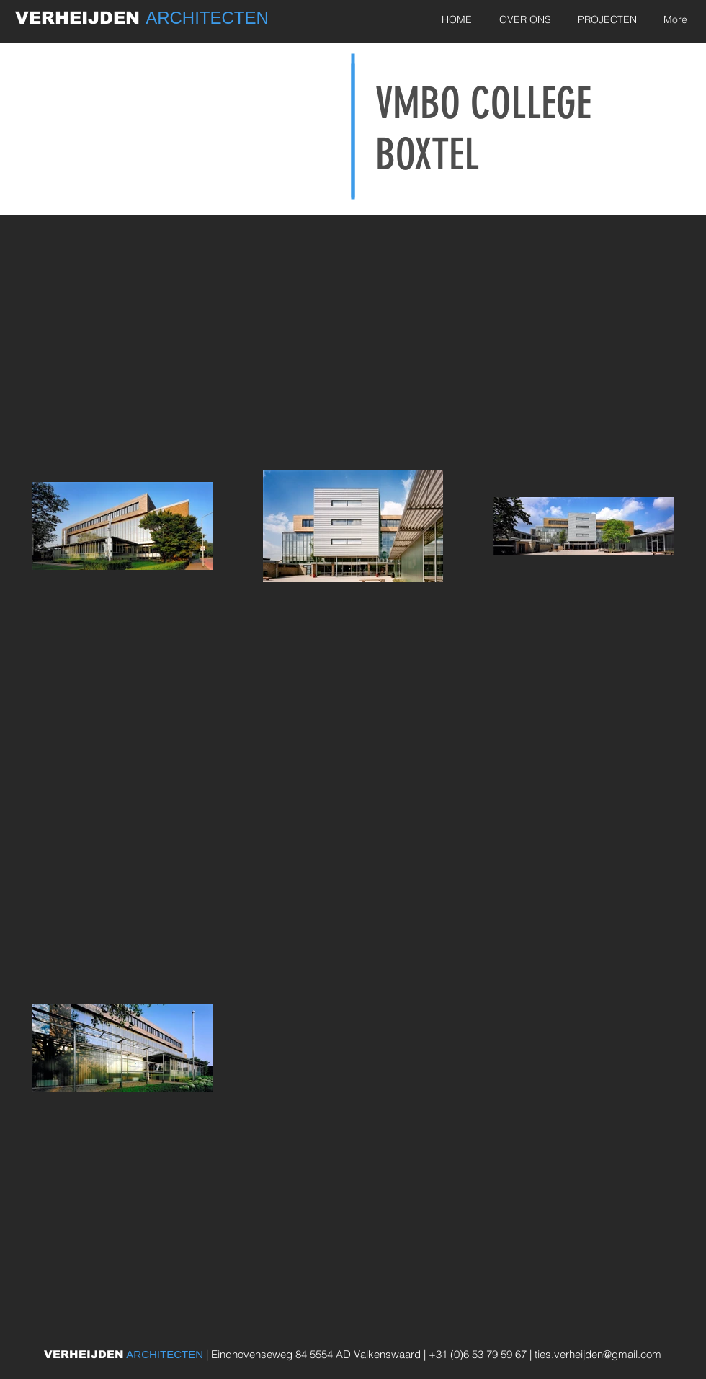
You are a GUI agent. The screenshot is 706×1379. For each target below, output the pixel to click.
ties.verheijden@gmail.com (598, 1354)
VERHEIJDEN (80, 17)
